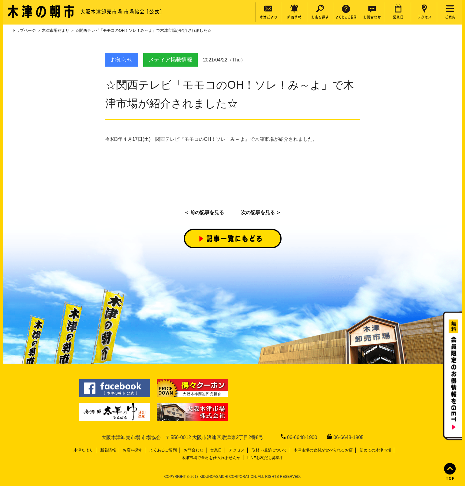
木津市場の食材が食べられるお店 (323, 450)
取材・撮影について (269, 450)
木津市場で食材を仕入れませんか (210, 457)
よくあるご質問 (163, 450)
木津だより (83, 450)
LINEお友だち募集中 (265, 457)
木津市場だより (55, 30)
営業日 (216, 450)
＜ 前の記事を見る (204, 212)
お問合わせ (193, 450)
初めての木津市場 (375, 450)
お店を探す (132, 450)
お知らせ (122, 60)
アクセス (237, 450)
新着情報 (108, 450)
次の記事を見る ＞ (261, 212)
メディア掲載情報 (170, 60)
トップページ (24, 30)
